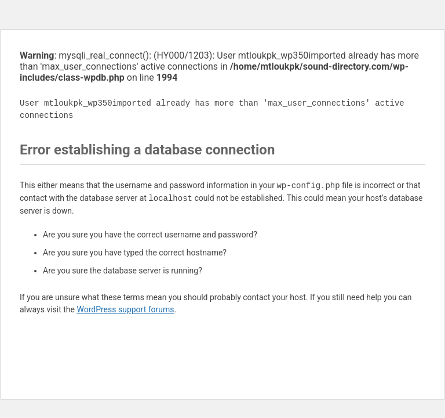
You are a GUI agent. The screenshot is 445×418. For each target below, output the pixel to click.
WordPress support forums (125, 309)
